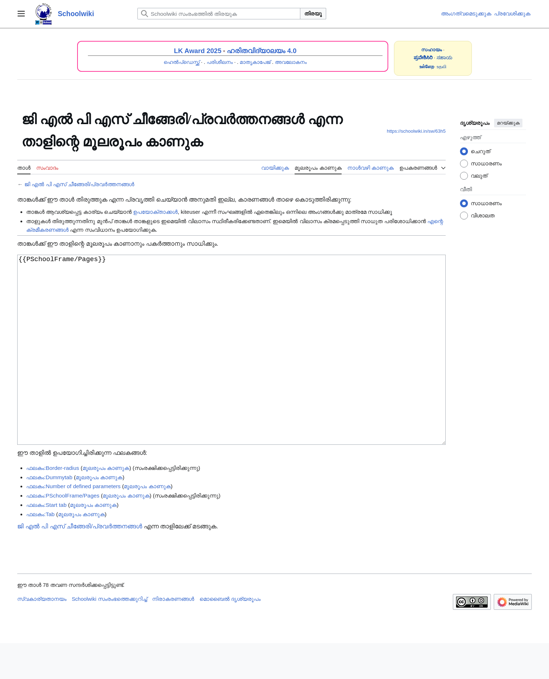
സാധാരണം (486, 163)
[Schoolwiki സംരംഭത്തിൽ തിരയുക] (218, 13)
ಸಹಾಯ (444, 57)
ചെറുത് (480, 151)
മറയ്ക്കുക (508, 123)
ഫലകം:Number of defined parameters (73, 522)
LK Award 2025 (197, 51)
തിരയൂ (313, 13)
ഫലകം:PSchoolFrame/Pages (62, 531)
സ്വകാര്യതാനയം (41, 635)
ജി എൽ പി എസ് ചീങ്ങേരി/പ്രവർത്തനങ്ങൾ (79, 184)
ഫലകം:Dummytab (49, 513)
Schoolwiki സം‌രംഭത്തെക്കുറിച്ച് (109, 635)
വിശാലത (482, 215)
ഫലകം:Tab (40, 550)
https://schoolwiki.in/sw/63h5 (416, 131)
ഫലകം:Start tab (46, 541)
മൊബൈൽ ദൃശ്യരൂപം (230, 635)
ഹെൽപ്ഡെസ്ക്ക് (182, 62)
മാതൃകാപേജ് (255, 62)
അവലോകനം (291, 62)
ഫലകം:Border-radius (52, 504)
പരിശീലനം (220, 62)
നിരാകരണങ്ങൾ (173, 635)
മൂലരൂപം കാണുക (106, 504)
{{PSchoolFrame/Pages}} (231, 368)
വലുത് (479, 176)
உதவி (441, 66)
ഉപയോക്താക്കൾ (155, 212)
